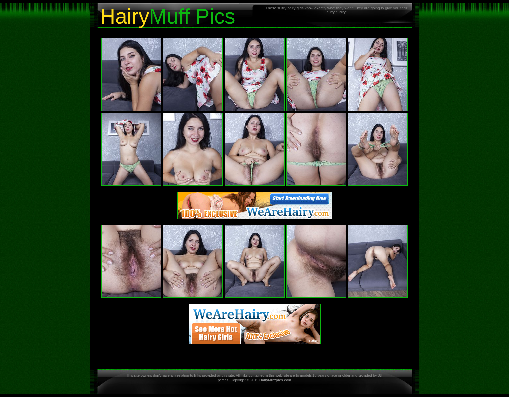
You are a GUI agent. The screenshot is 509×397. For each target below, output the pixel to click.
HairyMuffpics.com (275, 380)
